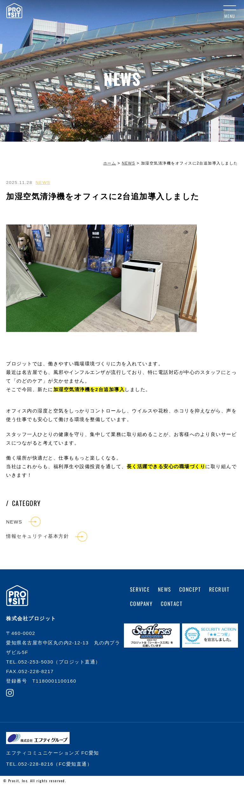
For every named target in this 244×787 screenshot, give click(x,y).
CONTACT (172, 604)
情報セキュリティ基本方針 (37, 536)
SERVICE (140, 590)
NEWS (43, 182)
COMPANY (141, 604)
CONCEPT (191, 590)
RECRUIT (221, 590)
